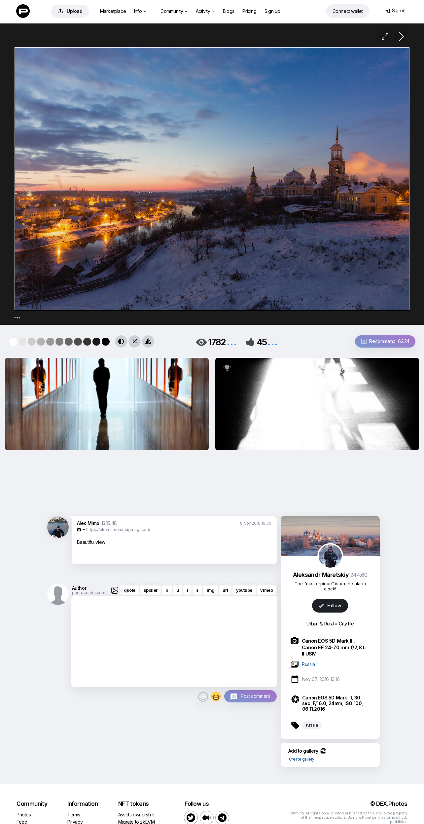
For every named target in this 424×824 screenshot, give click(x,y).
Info (140, 11)
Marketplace (113, 11)
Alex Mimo (88, 523)
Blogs (228, 11)
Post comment (255, 696)
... (232, 341)
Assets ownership (136, 814)
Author (79, 588)
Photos (24, 814)
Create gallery (301, 759)
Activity (205, 11)
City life (346, 623)
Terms (73, 814)
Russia (308, 664)
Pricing (249, 11)
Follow (330, 605)
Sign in (395, 10)
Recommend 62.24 (385, 341)
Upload (70, 11)
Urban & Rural (320, 623)
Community (174, 11)
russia (312, 725)
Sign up (272, 11)
